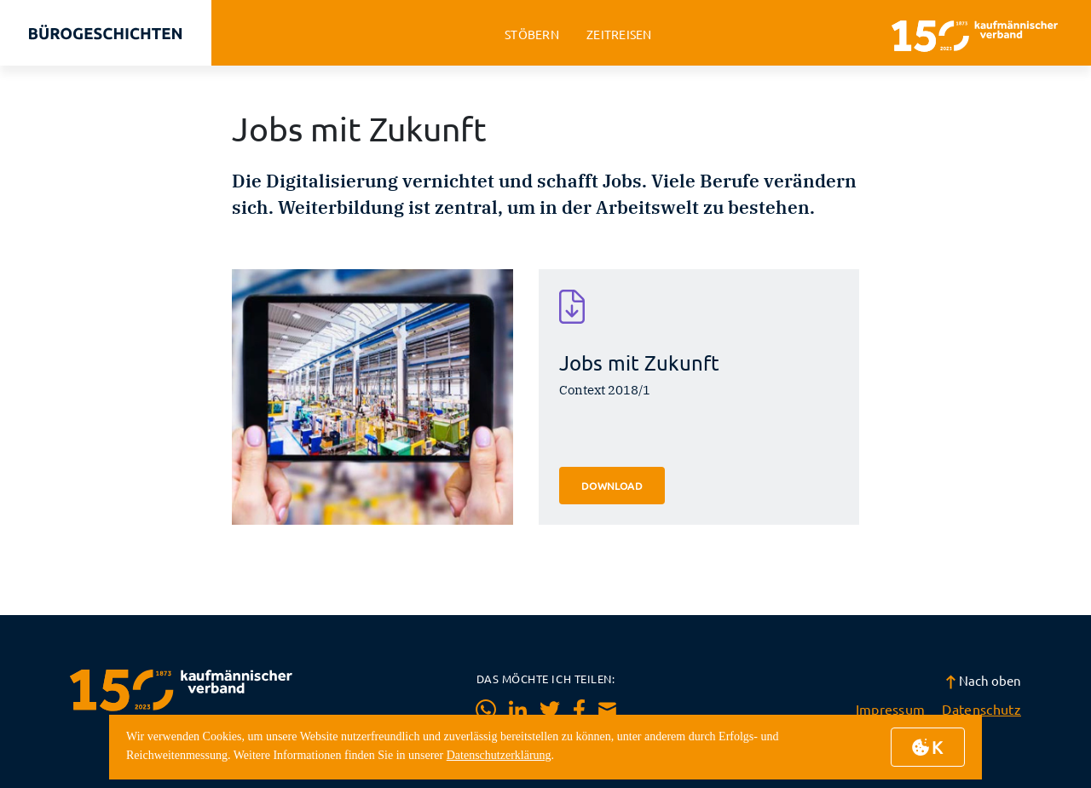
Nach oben (983, 680)
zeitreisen (619, 34)
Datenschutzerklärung (499, 755)
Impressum (891, 708)
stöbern (532, 34)
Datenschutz (981, 708)
